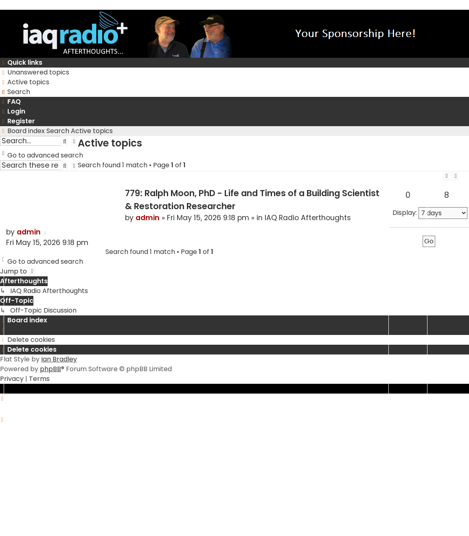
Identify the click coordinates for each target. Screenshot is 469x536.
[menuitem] (34, 72)
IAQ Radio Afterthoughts (308, 218)
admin (148, 218)
